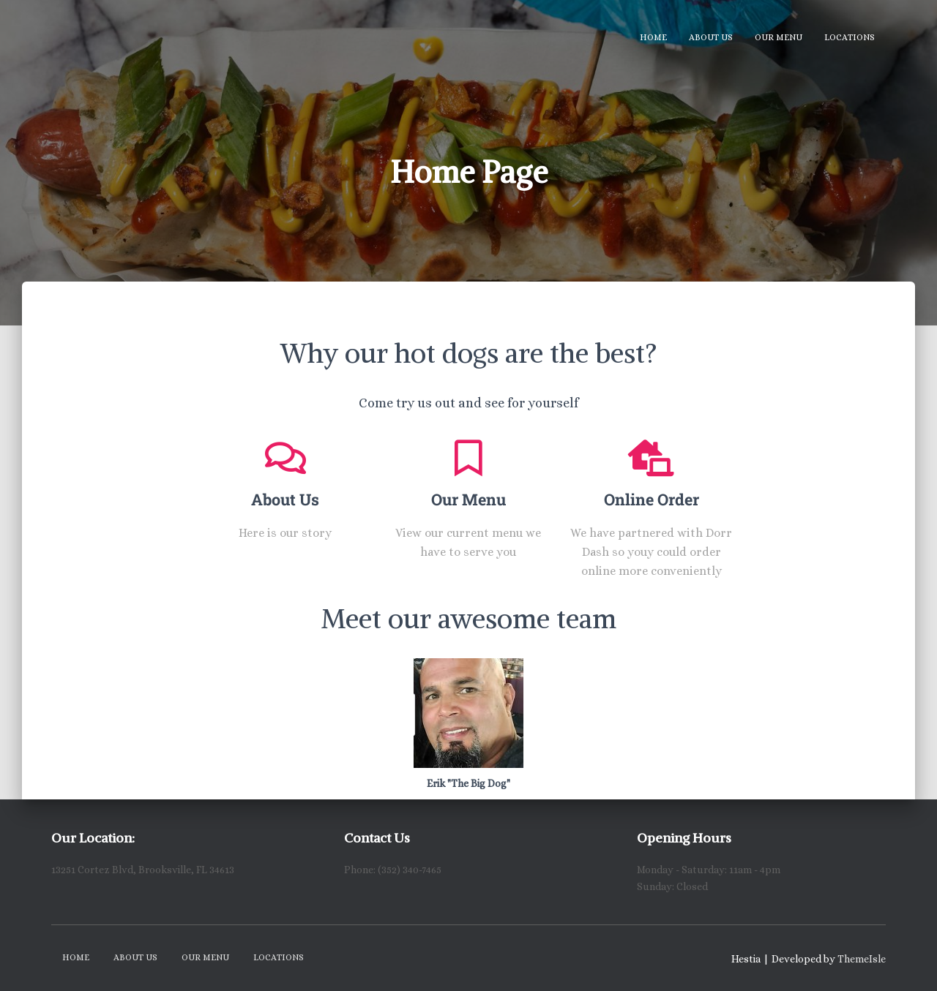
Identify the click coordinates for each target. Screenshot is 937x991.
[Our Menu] (468, 458)
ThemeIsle (861, 959)
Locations (849, 37)
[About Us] (285, 458)
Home (653, 37)
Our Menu (778, 37)
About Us (711, 37)
